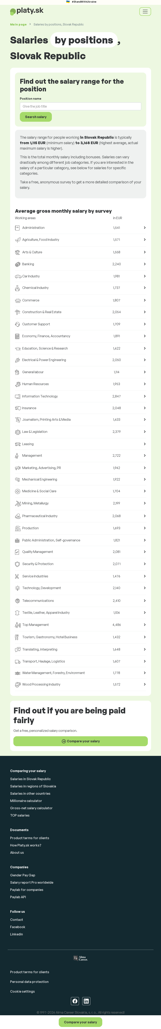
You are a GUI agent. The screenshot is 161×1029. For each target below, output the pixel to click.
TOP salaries (20, 815)
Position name (30, 98)
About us (17, 852)
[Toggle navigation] (145, 11)
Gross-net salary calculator (31, 808)
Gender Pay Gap (22, 875)
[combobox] (78, 106)
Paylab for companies (26, 890)
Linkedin (16, 934)
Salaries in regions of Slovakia (33, 786)
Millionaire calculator (26, 801)
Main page (18, 24)
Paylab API (18, 897)
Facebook (17, 927)
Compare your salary (80, 1022)
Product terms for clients (29, 838)
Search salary (36, 117)
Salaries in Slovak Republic (30, 779)
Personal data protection (29, 982)
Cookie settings (22, 991)
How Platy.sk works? (25, 845)
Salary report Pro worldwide (31, 882)
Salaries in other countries (30, 793)
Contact (16, 920)
